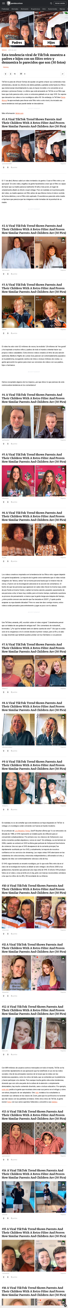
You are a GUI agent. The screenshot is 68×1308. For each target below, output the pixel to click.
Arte (44, 9)
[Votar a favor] (4, 167)
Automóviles (52, 9)
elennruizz (5, 498)
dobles (54, 1102)
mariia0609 (5, 1273)
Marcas (62, 9)
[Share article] (63, 133)
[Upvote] (5, 74)
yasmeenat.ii (6, 1156)
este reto (5, 1089)
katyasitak (5, 992)
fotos (9, 1102)
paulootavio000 (7, 164)
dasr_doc (5, 1051)
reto (37, 1093)
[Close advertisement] (65, 1305)
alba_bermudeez (7, 747)
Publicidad (5, 9)
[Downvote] (10, 74)
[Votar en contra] (8, 167)
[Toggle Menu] (3, 3)
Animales (15, 9)
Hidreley (6, 67)
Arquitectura (35, 9)
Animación (24, 9)
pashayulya (5, 440)
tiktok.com (19, 113)
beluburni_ (5, 806)
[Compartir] (62, 74)
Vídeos (4, 50)
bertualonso (5, 270)
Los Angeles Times (22, 831)
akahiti (4, 329)
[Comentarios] (21, 74)
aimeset (4, 1214)
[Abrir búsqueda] (51, 3)
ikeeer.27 (5, 688)
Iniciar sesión (60, 3)
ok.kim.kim (5, 930)
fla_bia (4, 557)
